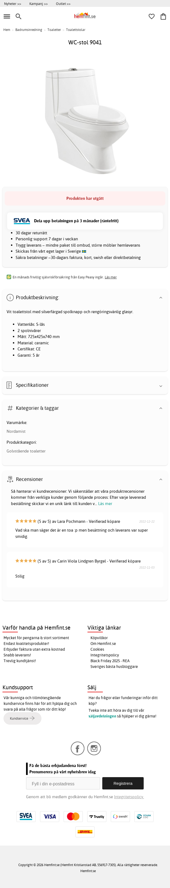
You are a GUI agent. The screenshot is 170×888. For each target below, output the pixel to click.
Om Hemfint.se (103, 643)
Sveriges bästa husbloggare (114, 666)
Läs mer (105, 503)
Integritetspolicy (104, 655)
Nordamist (16, 431)
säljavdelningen (102, 716)
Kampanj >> (38, 3)
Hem (6, 30)
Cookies (97, 649)
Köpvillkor (99, 637)
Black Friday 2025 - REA (110, 660)
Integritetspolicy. (129, 796)
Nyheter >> (12, 3)
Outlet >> (63, 3)
